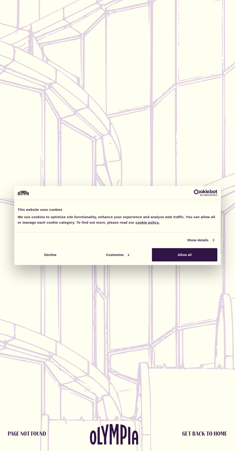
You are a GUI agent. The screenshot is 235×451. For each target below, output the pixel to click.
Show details (198, 240)
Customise (117, 254)
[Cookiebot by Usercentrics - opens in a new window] (197, 193)
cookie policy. (147, 222)
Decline (50, 254)
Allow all (185, 254)
